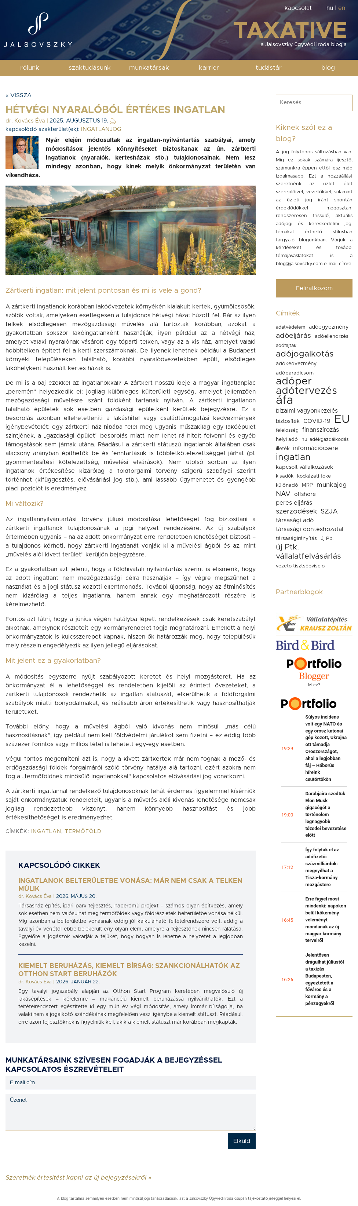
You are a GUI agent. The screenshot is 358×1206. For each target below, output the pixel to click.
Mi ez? (314, 685)
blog (328, 68)
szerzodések (296, 511)
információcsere (315, 448)
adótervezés (306, 391)
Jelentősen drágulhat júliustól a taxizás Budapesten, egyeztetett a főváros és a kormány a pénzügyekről (324, 979)
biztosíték (288, 421)
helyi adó (287, 439)
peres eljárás (294, 503)
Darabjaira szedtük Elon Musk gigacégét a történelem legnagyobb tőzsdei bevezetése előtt (325, 814)
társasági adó (295, 520)
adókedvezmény (296, 363)
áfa (284, 400)
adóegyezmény (329, 327)
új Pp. (327, 538)
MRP (307, 485)
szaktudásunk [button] (90, 68)
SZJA (329, 511)
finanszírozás (320, 430)
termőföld (83, 831)
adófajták (286, 345)
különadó (287, 485)
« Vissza (19, 95)
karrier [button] (209, 68)
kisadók (284, 476)
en (341, 8)
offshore (305, 494)
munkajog (332, 485)
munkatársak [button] (149, 68)
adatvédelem (290, 327)
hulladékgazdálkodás (325, 439)
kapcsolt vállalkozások (304, 467)
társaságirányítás (296, 538)
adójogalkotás (304, 354)
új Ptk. (287, 547)
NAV (283, 493)
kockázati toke (314, 476)
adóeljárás (293, 335)
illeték (282, 448)
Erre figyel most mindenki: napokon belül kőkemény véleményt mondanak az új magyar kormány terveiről (325, 919)
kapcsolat (298, 8)
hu (329, 8)
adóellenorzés (331, 336)
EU (342, 419)
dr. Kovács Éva (25, 121)
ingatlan (46, 831)
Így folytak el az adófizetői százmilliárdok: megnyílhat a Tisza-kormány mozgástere (322, 867)
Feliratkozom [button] (314, 288)
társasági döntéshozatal (309, 529)
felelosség (287, 430)
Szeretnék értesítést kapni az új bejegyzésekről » (78, 1177)
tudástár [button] (269, 68)
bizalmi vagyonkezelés (307, 411)
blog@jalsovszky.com (299, 264)
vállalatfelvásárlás (308, 556)
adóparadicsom (295, 373)
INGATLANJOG (101, 129)
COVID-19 (316, 421)
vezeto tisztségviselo (300, 566)
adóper (294, 381)
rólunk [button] (29, 68)
